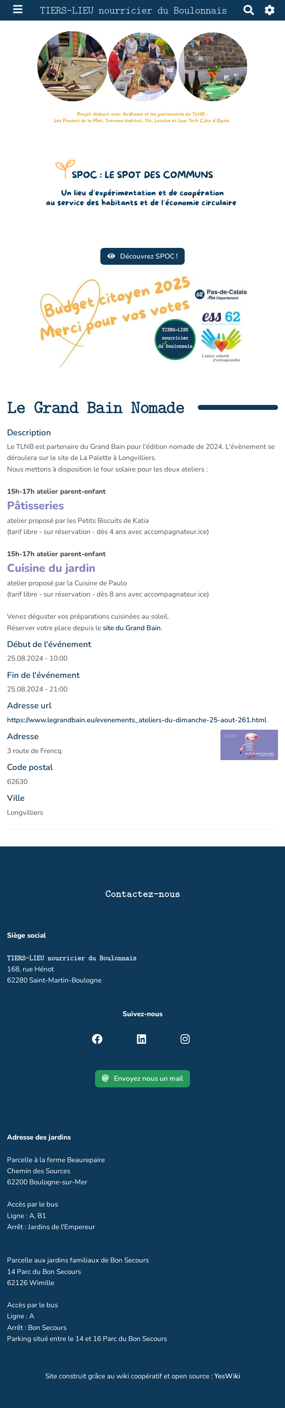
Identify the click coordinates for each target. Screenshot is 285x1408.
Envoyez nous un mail (142, 1078)
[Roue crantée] (270, 10)
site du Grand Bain (132, 628)
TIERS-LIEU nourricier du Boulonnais (72, 958)
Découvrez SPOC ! (142, 256)
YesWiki (227, 1376)
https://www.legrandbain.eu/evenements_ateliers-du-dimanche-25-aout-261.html (136, 720)
